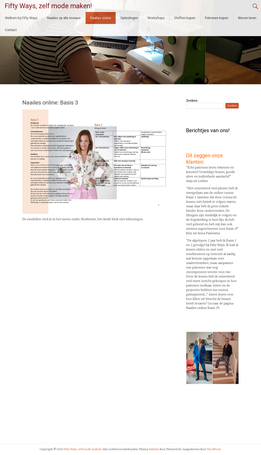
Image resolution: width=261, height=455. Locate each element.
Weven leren (247, 18)
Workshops (156, 18)
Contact (11, 30)
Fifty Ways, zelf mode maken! (48, 6)
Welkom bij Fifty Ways (21, 18)
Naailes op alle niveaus (64, 18)
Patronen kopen (216, 18)
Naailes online (100, 18)
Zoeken (191, 100)
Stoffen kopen (184, 18)
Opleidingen (129, 18)
